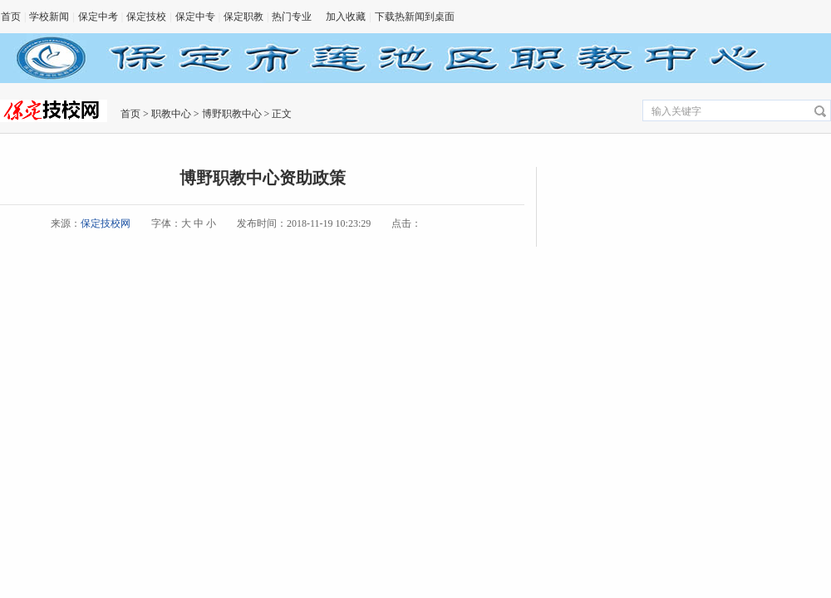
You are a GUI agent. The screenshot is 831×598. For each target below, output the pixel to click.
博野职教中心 (232, 114)
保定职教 (243, 16)
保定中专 (195, 16)
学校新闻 (49, 16)
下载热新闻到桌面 (415, 16)
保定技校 (146, 16)
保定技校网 (105, 223)
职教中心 (171, 114)
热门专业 (292, 16)
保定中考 (98, 16)
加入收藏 (346, 16)
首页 (11, 16)
